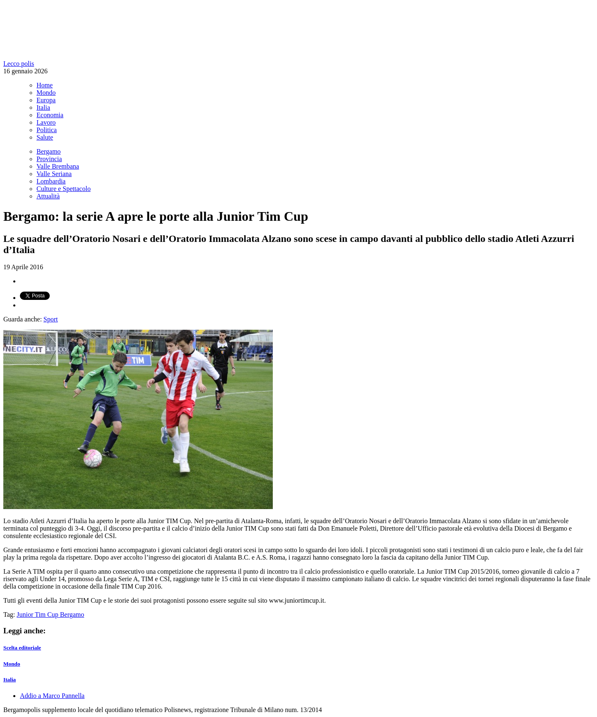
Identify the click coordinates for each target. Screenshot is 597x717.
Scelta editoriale (22, 648)
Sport (51, 319)
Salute (44, 137)
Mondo (46, 92)
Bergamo (48, 151)
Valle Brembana (57, 166)
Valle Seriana (54, 173)
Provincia (49, 158)
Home (44, 85)
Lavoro (46, 122)
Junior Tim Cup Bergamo (50, 614)
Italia (43, 107)
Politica (46, 129)
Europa (46, 100)
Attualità (48, 196)
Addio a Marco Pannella (52, 695)
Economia (49, 114)
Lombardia (51, 181)
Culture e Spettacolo (63, 188)
